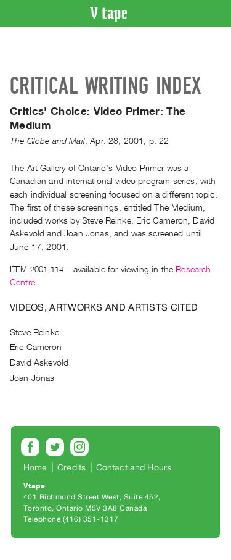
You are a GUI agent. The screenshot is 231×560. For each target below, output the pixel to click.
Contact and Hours (134, 467)
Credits (71, 467)
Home (35, 467)
